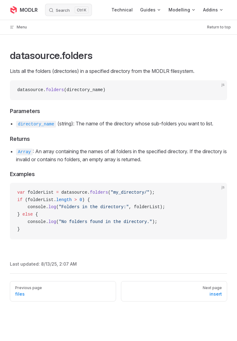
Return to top (219, 27)
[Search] (68, 10)
